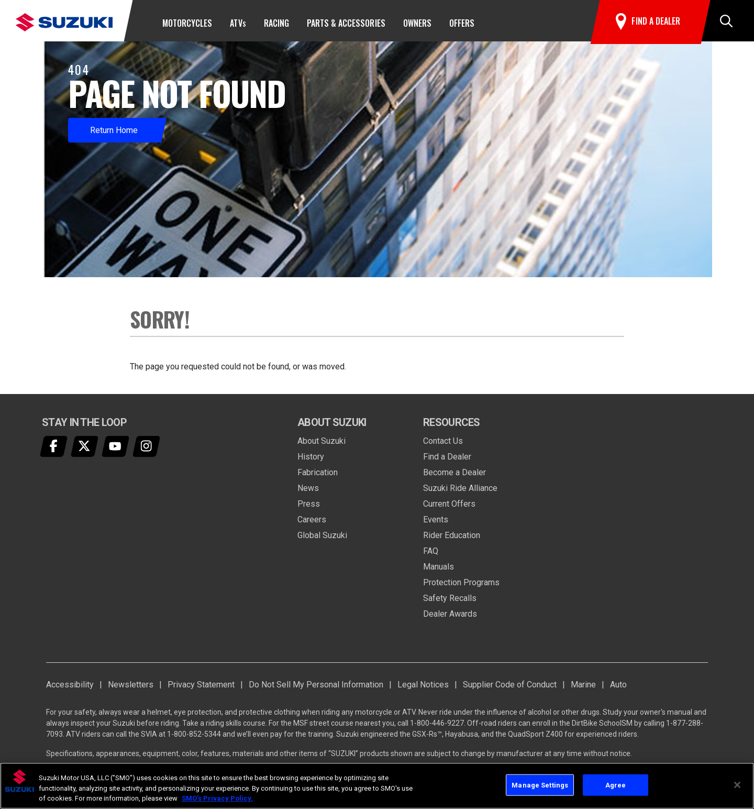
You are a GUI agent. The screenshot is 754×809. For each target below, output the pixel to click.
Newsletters (130, 689)
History (310, 461)
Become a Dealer (454, 477)
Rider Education (451, 539)
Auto (618, 689)
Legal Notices (423, 689)
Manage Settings (540, 785)
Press (308, 508)
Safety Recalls (449, 602)
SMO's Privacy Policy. (217, 798)
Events (435, 524)
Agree (615, 785)
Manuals (438, 571)
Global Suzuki (322, 539)
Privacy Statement (201, 689)
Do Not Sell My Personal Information (316, 689)
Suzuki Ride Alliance (460, 492)
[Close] (737, 784)
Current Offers (449, 508)
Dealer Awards (450, 618)
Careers (311, 524)
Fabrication (317, 477)
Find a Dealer (447, 461)
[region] (377, 785)
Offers (461, 23)
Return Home (114, 135)
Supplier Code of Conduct (510, 689)
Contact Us (443, 445)
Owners (417, 23)
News (308, 492)
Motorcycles (187, 23)
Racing (276, 23)
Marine (583, 689)
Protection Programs (461, 587)
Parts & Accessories (346, 23)
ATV (238, 23)
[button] (726, 23)
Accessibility (70, 689)
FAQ (430, 555)
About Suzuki (321, 445)
